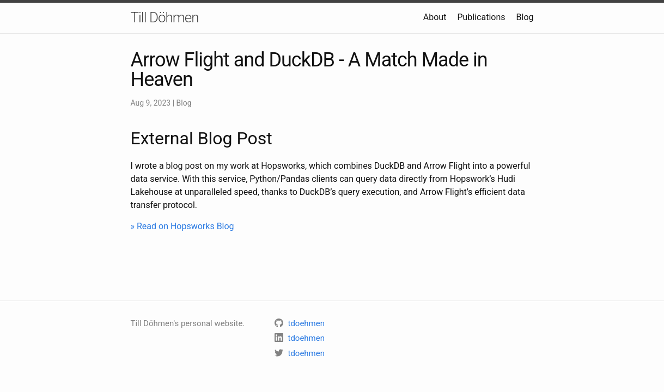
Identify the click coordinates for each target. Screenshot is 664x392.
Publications (481, 17)
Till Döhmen (165, 17)
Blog (525, 17)
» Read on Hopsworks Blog (182, 226)
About (435, 17)
